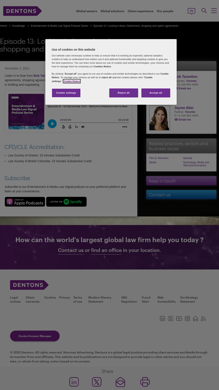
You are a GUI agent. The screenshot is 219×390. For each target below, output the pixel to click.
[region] (111, 72)
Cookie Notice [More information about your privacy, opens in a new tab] (72, 81)
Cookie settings (66, 92)
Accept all (155, 92)
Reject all (124, 92)
